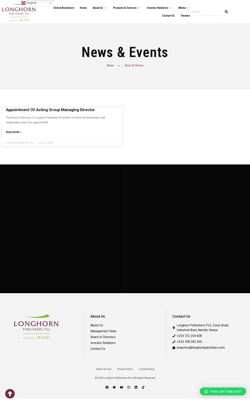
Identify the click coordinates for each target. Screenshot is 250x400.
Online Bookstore (60, 8)
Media (184, 8)
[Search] (226, 12)
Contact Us (167, 15)
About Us (97, 8)
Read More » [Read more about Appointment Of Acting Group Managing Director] (13, 133)
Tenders (185, 15)
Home (80, 8)
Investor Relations (159, 8)
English (29, 3)
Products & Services (125, 8)
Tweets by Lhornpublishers (25, 173)
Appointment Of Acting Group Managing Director (50, 109)
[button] (223, 391)
